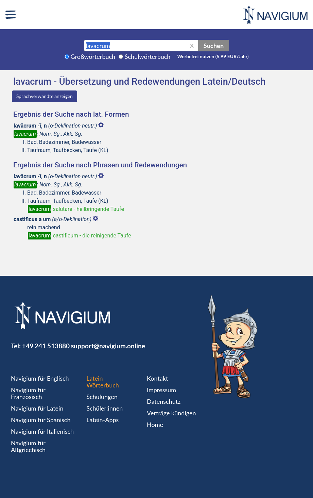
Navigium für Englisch (40, 378)
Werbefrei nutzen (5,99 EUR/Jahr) (212, 56)
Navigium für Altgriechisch (28, 446)
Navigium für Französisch (28, 393)
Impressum (161, 390)
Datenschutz (163, 401)
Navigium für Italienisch (42, 431)
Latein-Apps (102, 420)
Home (155, 424)
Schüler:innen (104, 408)
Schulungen (101, 396)
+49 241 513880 (46, 346)
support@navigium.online (108, 346)
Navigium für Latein (37, 408)
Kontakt (157, 378)
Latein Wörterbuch (102, 382)
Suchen (214, 45)
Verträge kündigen (171, 413)
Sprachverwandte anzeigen (44, 96)
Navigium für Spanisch (41, 420)
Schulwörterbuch (148, 56)
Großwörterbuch (93, 56)
